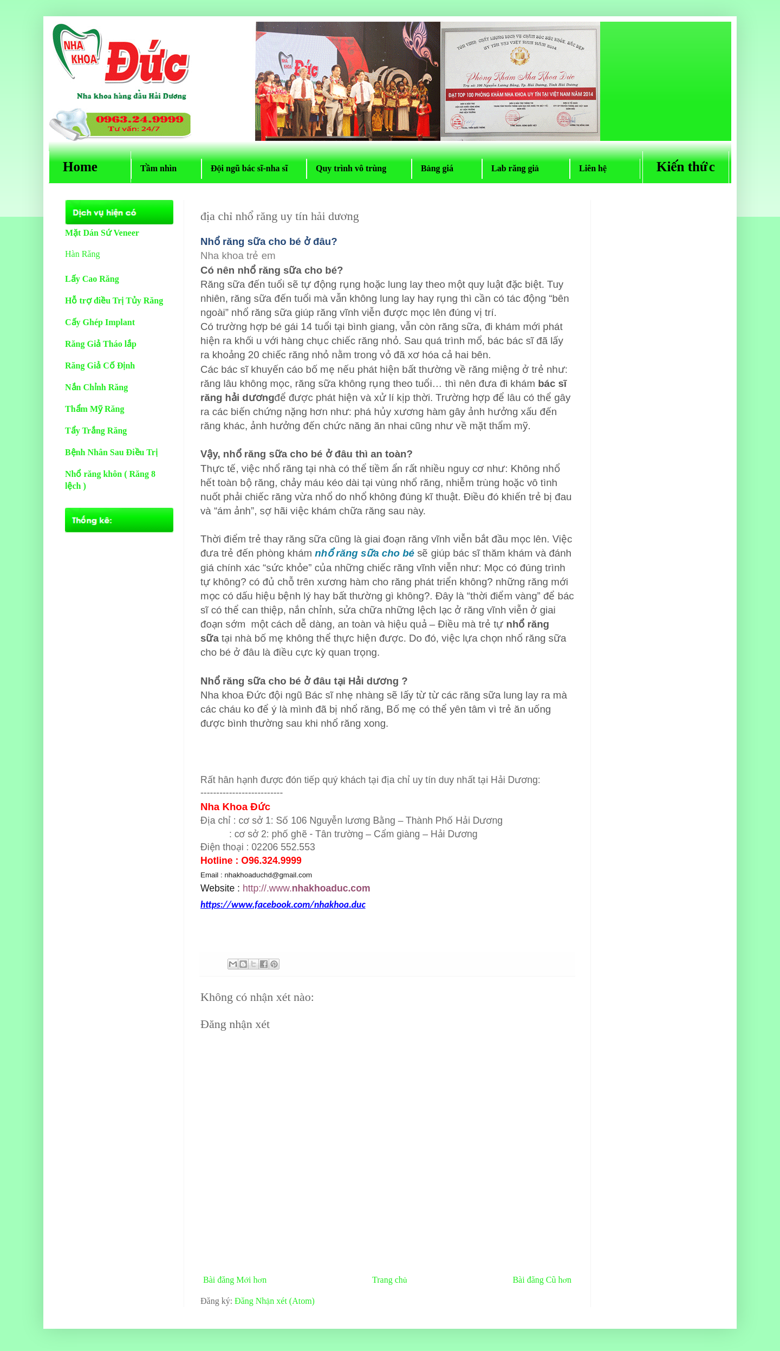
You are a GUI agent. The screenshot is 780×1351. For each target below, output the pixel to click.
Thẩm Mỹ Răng (94, 408)
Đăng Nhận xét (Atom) (275, 1300)
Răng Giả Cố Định (100, 365)
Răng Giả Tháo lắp (100, 343)
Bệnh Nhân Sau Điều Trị (111, 452)
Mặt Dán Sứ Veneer (102, 232)
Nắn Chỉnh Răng (96, 387)
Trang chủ (389, 1279)
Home (90, 166)
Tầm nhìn (166, 168)
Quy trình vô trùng (359, 168)
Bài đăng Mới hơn (234, 1279)
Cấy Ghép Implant (100, 322)
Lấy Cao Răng (92, 278)
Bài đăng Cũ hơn (541, 1279)
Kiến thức (685, 166)
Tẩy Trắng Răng (96, 430)
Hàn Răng (82, 253)
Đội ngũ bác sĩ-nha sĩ (254, 168)
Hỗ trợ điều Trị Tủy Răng (114, 300)
